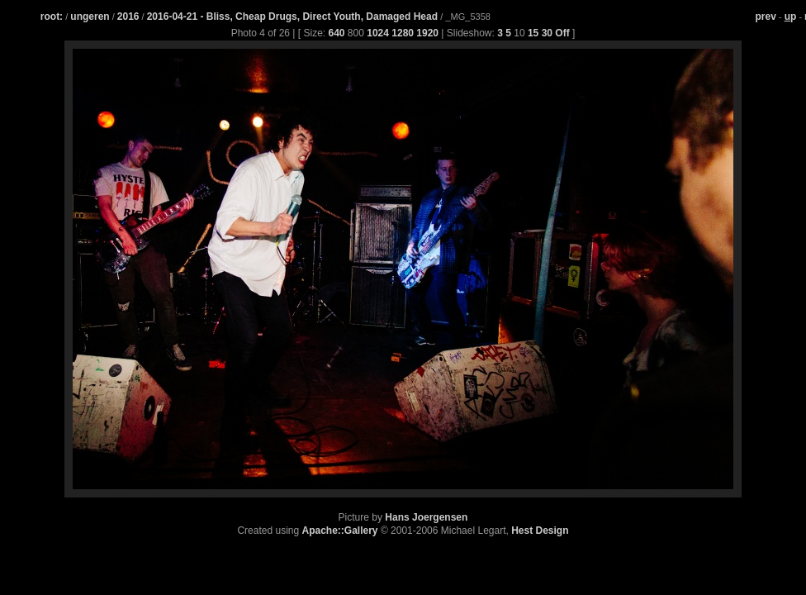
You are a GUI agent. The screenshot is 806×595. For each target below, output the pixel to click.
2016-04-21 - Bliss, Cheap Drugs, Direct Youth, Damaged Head (294, 16)
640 (337, 33)
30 (547, 33)
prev (766, 16)
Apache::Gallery (340, 530)
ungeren (89, 16)
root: (51, 16)
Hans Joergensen (426, 517)
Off (562, 33)
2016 (128, 16)
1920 (427, 33)
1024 (378, 33)
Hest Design (539, 530)
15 (533, 33)
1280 (402, 33)
